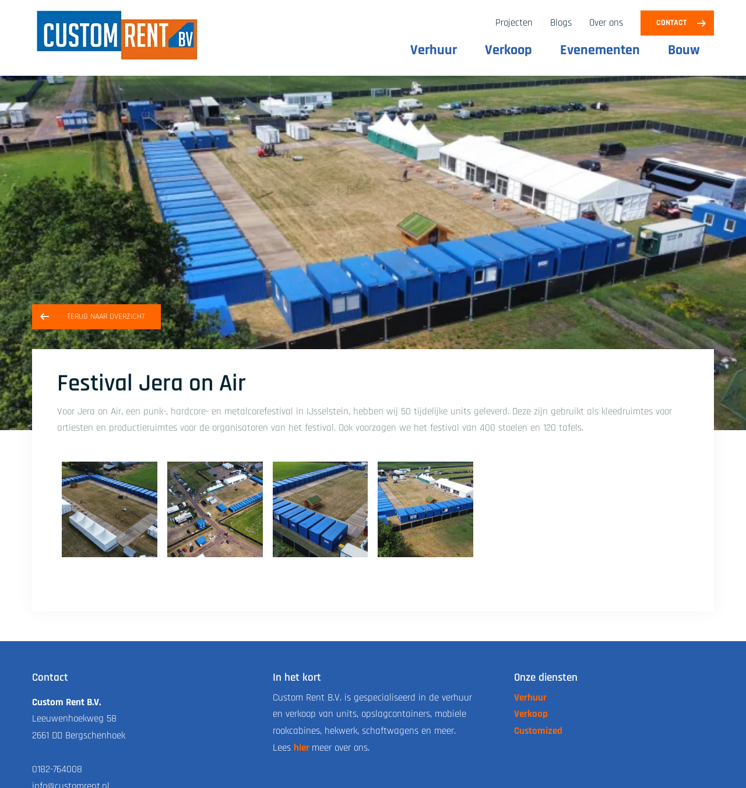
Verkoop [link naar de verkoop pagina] (531, 714)
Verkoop (508, 50)
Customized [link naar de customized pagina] (538, 730)
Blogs (561, 22)
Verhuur (433, 50)
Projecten (514, 22)
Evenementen (600, 50)
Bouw (684, 50)
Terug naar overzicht (106, 316)
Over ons (606, 22)
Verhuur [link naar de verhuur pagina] (530, 697)
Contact (671, 22)
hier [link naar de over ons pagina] (301, 747)
